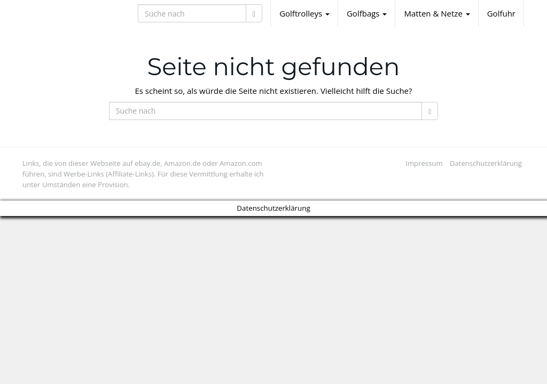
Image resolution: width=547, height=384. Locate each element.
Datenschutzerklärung (486, 163)
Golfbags (367, 13)
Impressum (423, 163)
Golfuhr (501, 13)
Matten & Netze (437, 13)
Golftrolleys (304, 13)
